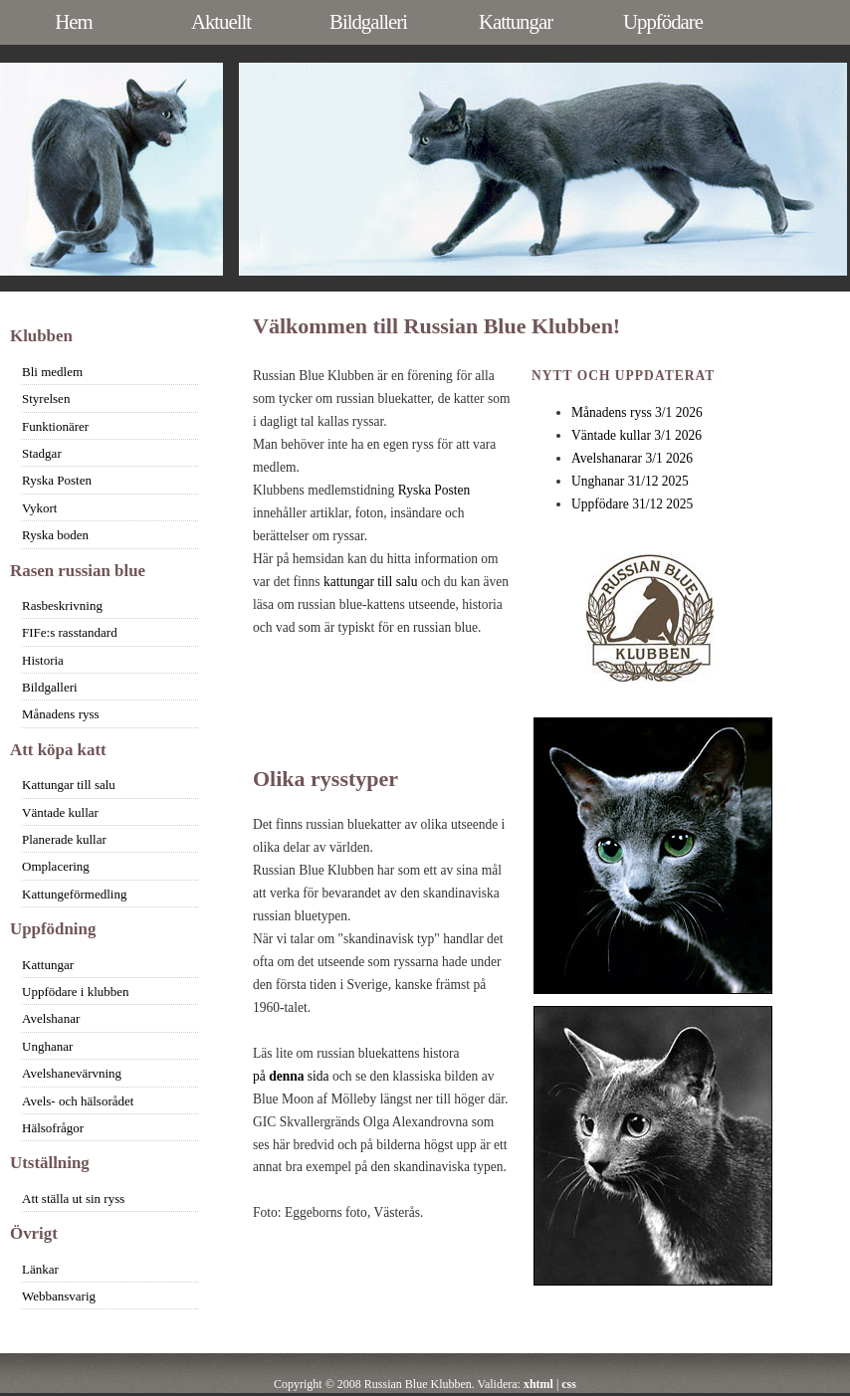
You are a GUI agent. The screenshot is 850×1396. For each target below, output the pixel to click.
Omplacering (56, 866)
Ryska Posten (434, 490)
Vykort (39, 507)
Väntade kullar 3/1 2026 (636, 435)
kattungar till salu (370, 581)
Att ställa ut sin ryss (73, 1198)
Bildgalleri (368, 21)
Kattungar (515, 21)
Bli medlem (52, 371)
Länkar (40, 1269)
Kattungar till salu (68, 784)
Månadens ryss (61, 713)
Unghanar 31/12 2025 (630, 481)
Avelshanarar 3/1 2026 (632, 458)
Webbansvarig (59, 1296)
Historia (43, 660)
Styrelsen (46, 398)
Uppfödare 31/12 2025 (632, 504)
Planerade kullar (64, 839)
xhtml (538, 1384)
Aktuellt (221, 21)
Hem (73, 21)
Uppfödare (663, 21)
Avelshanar (51, 1018)
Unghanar (47, 1046)
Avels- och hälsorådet (77, 1101)
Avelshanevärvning (71, 1073)
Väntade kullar (60, 812)
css (568, 1384)
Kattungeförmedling (74, 894)
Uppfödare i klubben (75, 991)
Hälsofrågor (53, 1127)
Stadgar (42, 453)
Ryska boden (55, 534)
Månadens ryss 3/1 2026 (637, 412)
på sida (291, 1076)
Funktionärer (55, 426)
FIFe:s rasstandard (69, 632)
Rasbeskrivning (62, 605)
